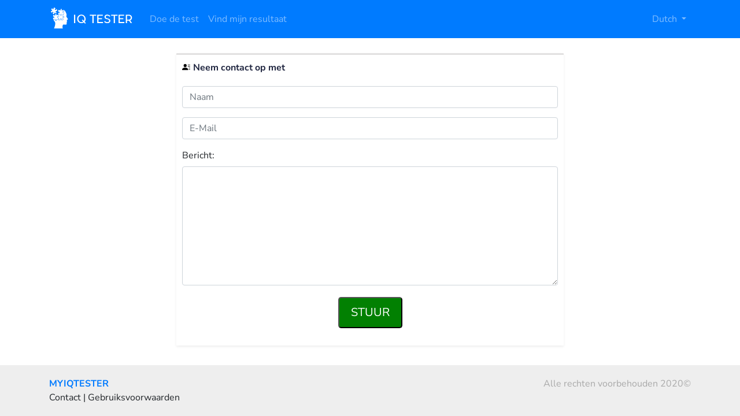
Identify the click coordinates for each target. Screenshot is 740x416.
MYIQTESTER (79, 383)
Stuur (370, 312)
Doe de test (174, 19)
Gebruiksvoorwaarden (134, 397)
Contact (65, 397)
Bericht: (198, 156)
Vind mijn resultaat (247, 19)
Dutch (665, 19)
